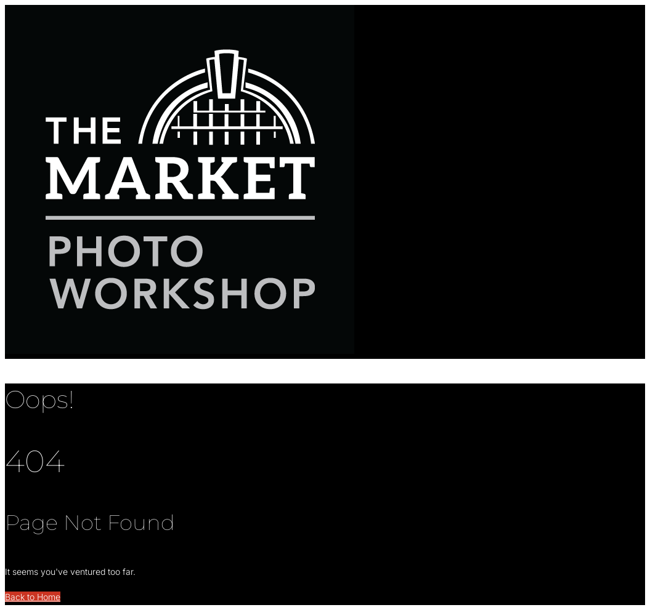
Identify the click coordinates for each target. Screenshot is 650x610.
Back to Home (32, 597)
